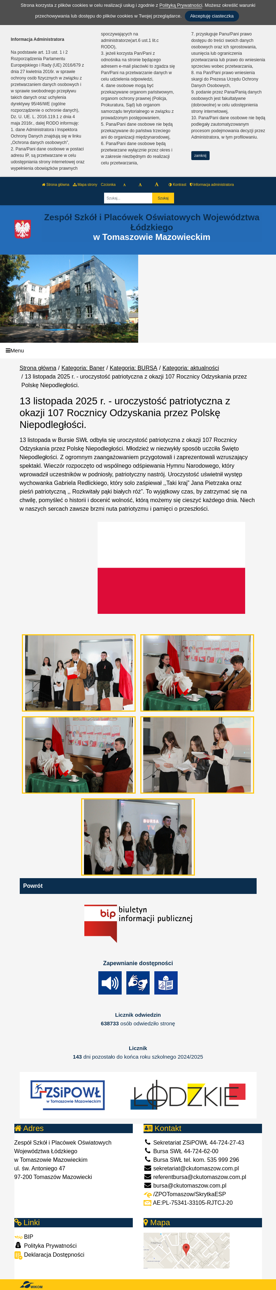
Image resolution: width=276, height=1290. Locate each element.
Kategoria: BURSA (134, 368)
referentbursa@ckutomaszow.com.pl (195, 1177)
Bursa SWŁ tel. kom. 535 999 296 (191, 1160)
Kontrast (177, 185)
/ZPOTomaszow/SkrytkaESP (185, 1194)
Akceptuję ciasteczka (212, 16)
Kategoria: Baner (82, 368)
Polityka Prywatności (45, 1245)
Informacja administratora (212, 185)
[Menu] (138, 351)
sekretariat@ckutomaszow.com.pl (191, 1168)
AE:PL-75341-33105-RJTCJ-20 (188, 1203)
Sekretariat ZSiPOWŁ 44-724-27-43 (194, 1143)
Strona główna (55, 185)
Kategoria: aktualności (191, 368)
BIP (23, 1237)
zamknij (200, 156)
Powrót (33, 886)
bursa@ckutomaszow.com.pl (185, 1186)
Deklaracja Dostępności (49, 1255)
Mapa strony (85, 185)
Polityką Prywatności (180, 5)
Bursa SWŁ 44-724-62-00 (181, 1151)
